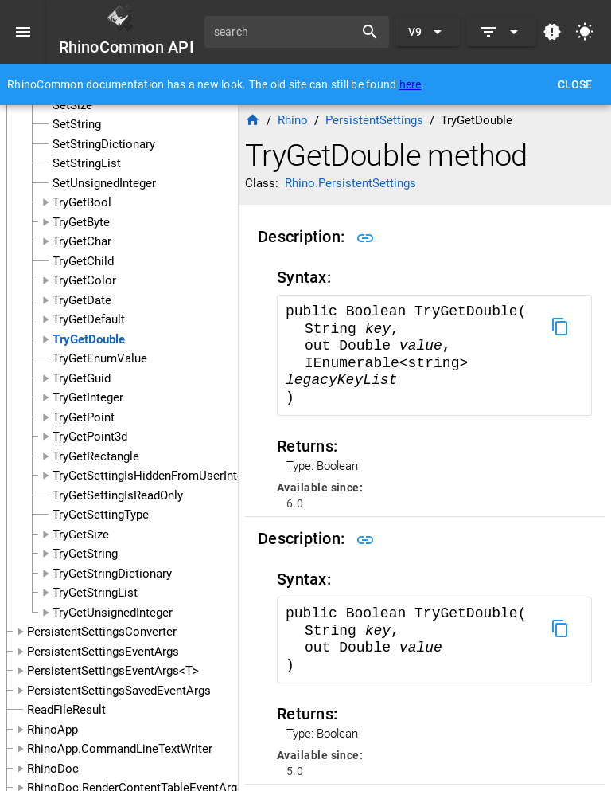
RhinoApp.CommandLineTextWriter (119, 749)
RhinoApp (52, 729)
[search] (285, 32)
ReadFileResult (66, 710)
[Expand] (501, 32)
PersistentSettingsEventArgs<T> (113, 671)
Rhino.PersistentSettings (350, 183)
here (410, 84)
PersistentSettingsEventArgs (103, 651)
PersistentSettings (374, 120)
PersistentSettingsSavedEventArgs (119, 690)
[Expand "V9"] (427, 32)
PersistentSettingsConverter (102, 632)
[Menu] (23, 31)
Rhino (293, 120)
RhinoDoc (53, 769)
